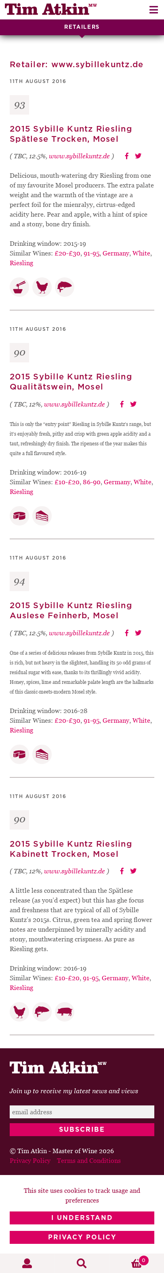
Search (82, 1263)
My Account (27, 1263)
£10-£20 (67, 481)
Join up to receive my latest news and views (74, 1090)
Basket (129, 1260)
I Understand (82, 1218)
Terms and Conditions (89, 1160)
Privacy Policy (82, 1237)
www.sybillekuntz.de (79, 156)
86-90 (92, 481)
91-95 (91, 253)
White (141, 253)
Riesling (21, 262)
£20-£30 (67, 253)
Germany (116, 253)
